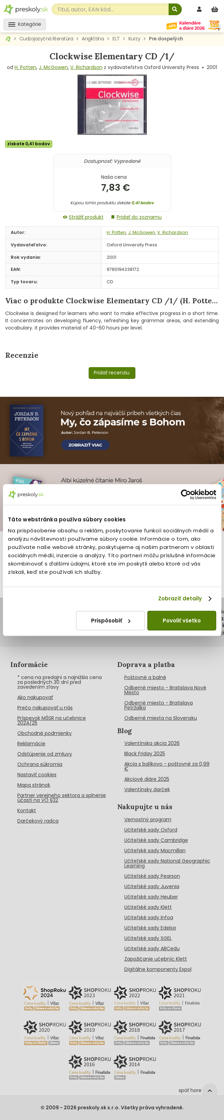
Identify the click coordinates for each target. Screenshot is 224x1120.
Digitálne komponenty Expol (157, 969)
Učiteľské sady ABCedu (152, 948)
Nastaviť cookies (36, 774)
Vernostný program (147, 819)
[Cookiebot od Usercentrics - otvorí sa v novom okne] (185, 494)
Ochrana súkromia (39, 764)
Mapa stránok (33, 785)
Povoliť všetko (182, 620)
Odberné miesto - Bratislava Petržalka (158, 705)
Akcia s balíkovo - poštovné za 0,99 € (166, 766)
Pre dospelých (166, 38)
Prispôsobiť (111, 620)
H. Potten (25, 67)
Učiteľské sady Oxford (150, 829)
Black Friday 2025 (144, 753)
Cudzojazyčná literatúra (46, 38)
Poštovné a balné (145, 677)
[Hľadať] (175, 9)
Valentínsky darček (147, 789)
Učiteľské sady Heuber (151, 896)
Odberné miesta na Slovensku (160, 718)
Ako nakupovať (35, 697)
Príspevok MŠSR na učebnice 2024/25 (51, 720)
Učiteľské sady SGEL (148, 938)
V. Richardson (86, 67)
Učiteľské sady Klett (148, 907)
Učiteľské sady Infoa (148, 917)
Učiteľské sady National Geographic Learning (167, 863)
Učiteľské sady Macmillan (155, 850)
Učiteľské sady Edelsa (150, 927)
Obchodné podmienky (44, 733)
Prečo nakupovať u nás (45, 707)
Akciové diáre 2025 (146, 779)
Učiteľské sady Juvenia (151, 886)
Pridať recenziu (111, 372)
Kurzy (134, 38)
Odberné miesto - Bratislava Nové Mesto (165, 690)
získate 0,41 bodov (28, 144)
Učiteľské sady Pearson (152, 876)
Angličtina (93, 38)
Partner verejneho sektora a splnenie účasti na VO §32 (61, 798)
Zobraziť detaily (180, 598)
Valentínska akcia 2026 (152, 743)
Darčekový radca (38, 820)
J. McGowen (53, 67)
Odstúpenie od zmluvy (44, 753)
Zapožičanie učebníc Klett (155, 958)
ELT (116, 38)
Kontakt (26, 810)
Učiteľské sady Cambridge (156, 840)
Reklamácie (31, 743)
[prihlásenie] (200, 9)
